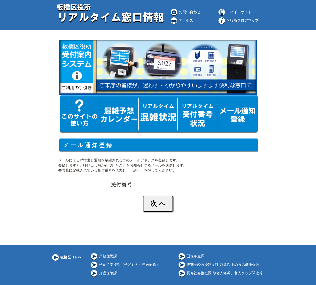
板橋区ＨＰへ (66, 257)
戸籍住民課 (103, 256)
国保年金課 (191, 256)
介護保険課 (103, 273)
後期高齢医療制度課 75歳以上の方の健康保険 (219, 264)
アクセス (181, 20)
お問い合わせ (185, 12)
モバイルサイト (235, 12)
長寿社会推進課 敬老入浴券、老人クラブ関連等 (220, 273)
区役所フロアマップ (238, 20)
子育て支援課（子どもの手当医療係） (125, 264)
